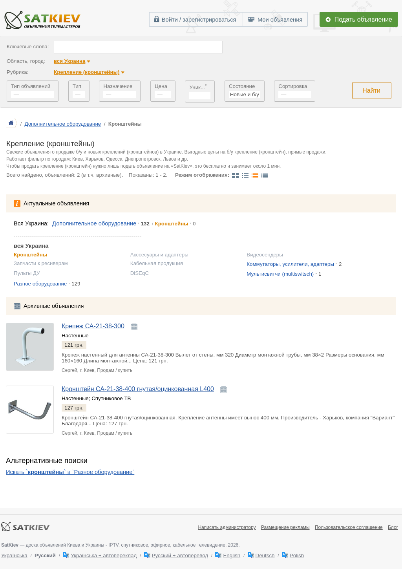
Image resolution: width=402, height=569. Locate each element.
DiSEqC (139, 273)
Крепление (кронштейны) (86, 72)
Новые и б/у (244, 94)
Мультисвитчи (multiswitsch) (280, 274)
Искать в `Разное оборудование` (70, 472)
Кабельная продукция (156, 263)
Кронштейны (171, 224)
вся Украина (69, 61)
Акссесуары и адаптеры (159, 255)
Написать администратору (227, 527)
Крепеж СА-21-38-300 (93, 326)
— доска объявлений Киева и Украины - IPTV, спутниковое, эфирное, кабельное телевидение (113, 545)
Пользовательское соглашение (349, 527)
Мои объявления (280, 19)
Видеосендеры (265, 255)
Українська (14, 555)
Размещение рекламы (285, 527)
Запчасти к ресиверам (41, 263)
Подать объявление (363, 19)
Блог (393, 527)
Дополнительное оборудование (63, 124)
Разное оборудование (40, 284)
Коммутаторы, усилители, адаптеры (290, 264)
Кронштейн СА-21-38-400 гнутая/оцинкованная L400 (138, 389)
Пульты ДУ (27, 273)
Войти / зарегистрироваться (199, 19)
